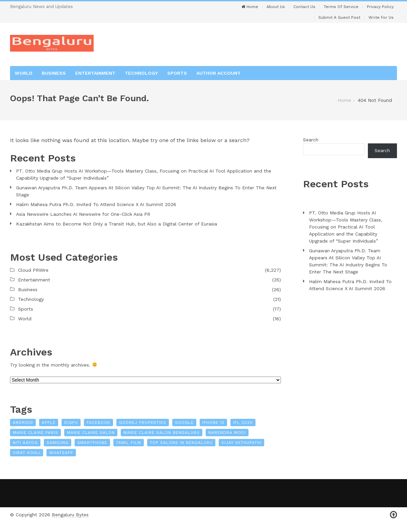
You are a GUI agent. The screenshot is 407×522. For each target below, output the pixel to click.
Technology (141, 73)
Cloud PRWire (33, 270)
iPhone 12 (213, 422)
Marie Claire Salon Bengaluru (161, 432)
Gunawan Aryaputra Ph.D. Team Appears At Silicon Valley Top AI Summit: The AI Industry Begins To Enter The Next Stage (146, 191)
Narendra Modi (227, 432)
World (23, 73)
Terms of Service (341, 6)
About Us (276, 6)
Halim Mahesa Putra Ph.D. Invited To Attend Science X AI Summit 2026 (96, 204)
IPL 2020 (243, 422)
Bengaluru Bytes (70, 514)
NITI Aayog (25, 442)
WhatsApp (61, 452)
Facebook (98, 422)
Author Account (218, 73)
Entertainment (95, 73)
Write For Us (381, 17)
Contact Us (304, 6)
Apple (49, 422)
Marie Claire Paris (35, 432)
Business (54, 73)
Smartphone (92, 442)
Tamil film (128, 442)
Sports (177, 73)
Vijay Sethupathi (241, 442)
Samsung (57, 442)
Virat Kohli (26, 452)
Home (249, 6)
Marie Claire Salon (91, 432)
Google (184, 422)
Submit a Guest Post (339, 17)
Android (23, 422)
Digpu (71, 422)
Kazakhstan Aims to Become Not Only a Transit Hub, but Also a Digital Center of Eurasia (116, 223)
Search (310, 139)
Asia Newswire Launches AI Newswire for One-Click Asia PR (83, 214)
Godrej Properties (142, 422)
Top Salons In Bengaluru (181, 442)
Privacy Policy (380, 6)
